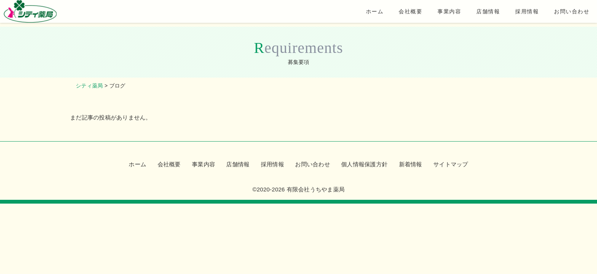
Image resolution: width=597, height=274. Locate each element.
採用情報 (515, 13)
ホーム (360, 13)
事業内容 (436, 13)
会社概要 (397, 13)
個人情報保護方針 (364, 164)
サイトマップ (450, 164)
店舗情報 (476, 13)
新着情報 (410, 164)
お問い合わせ (561, 13)
